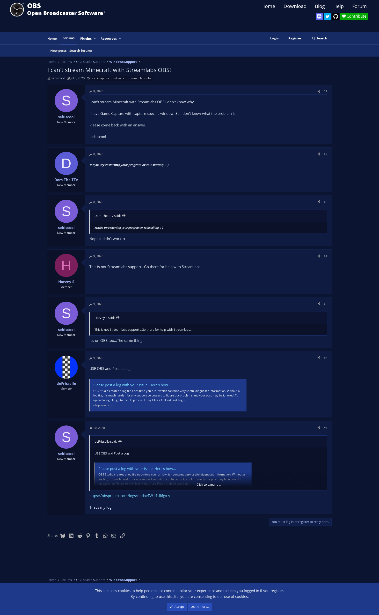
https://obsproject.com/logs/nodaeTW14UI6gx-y (129, 495)
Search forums (80, 50)
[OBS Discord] (319, 16)
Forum (359, 6)
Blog (320, 6)
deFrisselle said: (106, 441)
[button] (95, 38)
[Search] (319, 38)
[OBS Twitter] (327, 16)
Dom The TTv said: (108, 215)
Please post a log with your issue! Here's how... (132, 384)
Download (295, 6)
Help (338, 6)
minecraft (119, 78)
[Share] (319, 91)
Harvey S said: (105, 317)
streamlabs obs (141, 78)
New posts (58, 50)
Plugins (86, 38)
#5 (325, 304)
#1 (325, 91)
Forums (68, 38)
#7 (325, 428)
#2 (325, 154)
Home (268, 6)
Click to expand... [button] (209, 484)
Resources (109, 38)
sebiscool (58, 78)
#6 (325, 358)
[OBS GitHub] (335, 16)
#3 (325, 202)
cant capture (100, 78)
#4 (325, 256)
